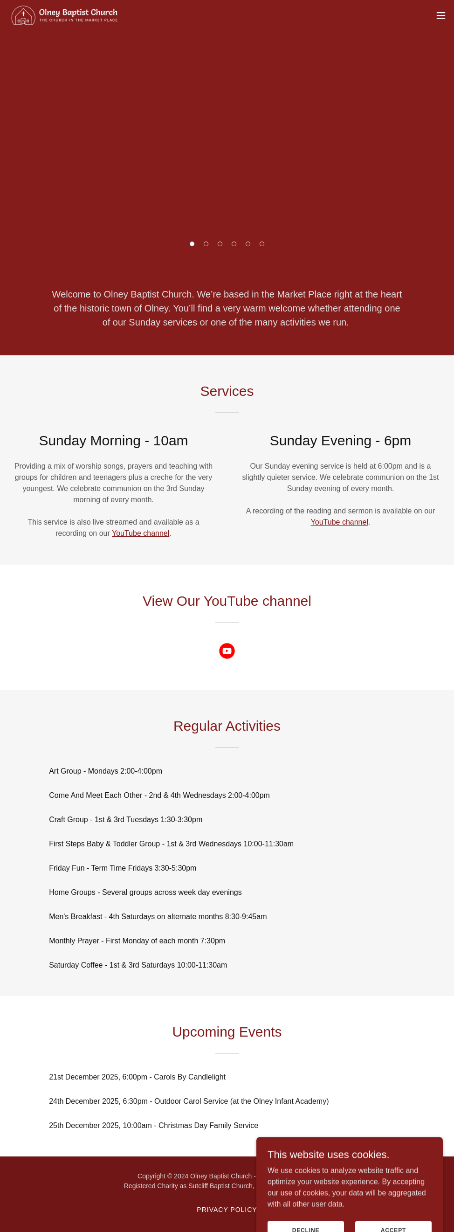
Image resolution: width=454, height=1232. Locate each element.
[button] (192, 244)
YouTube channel (140, 533)
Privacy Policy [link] (227, 1209)
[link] (64, 15)
